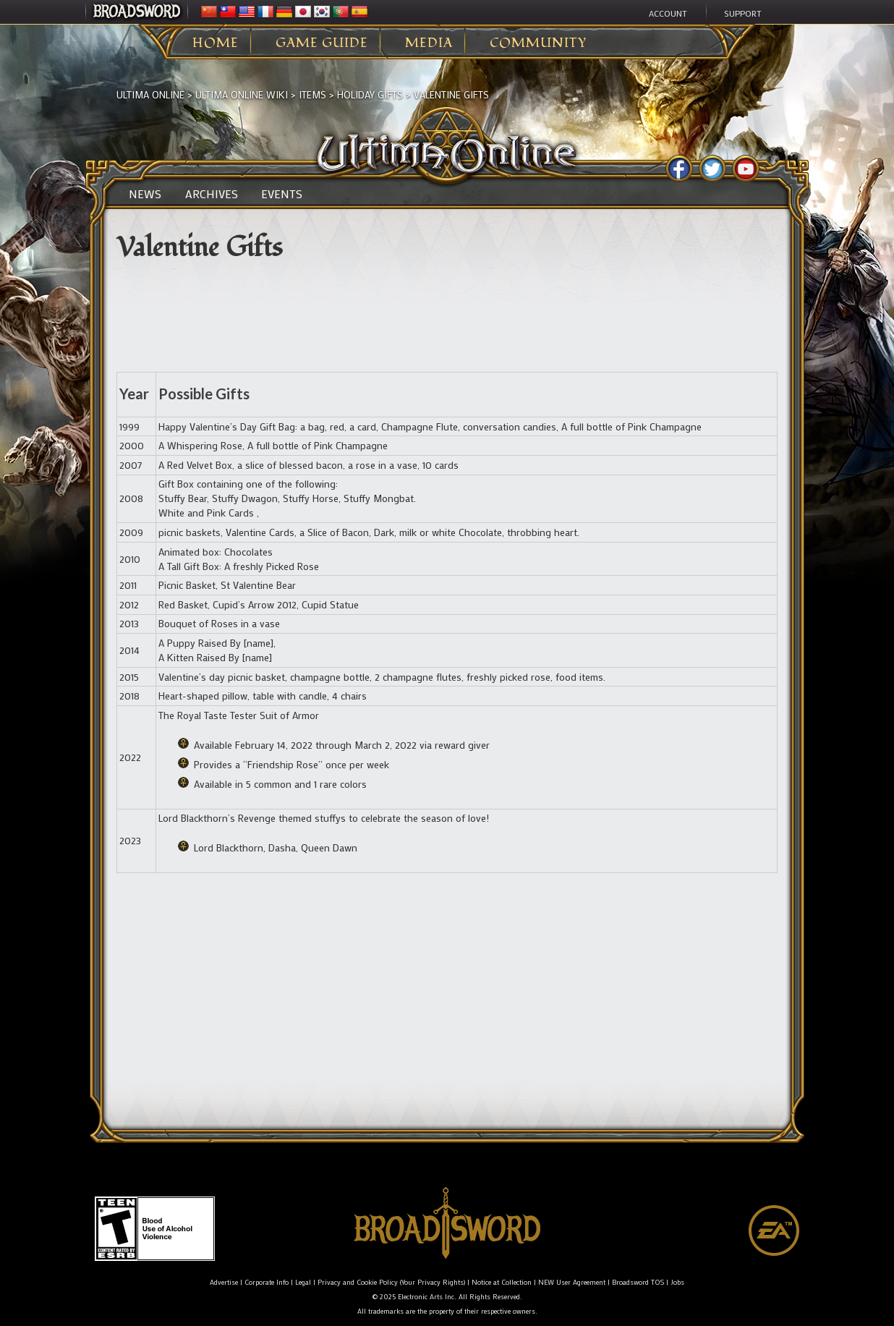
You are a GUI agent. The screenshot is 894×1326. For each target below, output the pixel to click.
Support (743, 13)
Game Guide (322, 43)
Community (538, 43)
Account (668, 13)
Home (215, 43)
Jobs (677, 1282)
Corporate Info (266, 1282)
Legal (303, 1282)
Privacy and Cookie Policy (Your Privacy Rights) (391, 1282)
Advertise (224, 1282)
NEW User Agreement (571, 1282)
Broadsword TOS (638, 1282)
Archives (211, 193)
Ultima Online (150, 94)
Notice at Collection (502, 1282)
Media (429, 43)
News (145, 193)
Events (281, 193)
